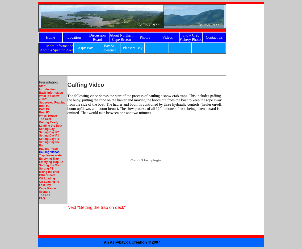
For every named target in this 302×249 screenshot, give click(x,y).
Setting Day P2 (49, 132)
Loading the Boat (50, 125)
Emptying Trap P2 (51, 162)
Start (42, 86)
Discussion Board (97, 37)
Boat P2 (44, 109)
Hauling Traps (48, 148)
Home (50, 37)
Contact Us (214, 37)
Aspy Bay (85, 48)
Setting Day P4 (49, 139)
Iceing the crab (49, 172)
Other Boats (47, 175)
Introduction (47, 89)
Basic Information (51, 92)
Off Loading (47, 178)
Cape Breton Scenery (47, 190)
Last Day (45, 185)
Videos (167, 37)
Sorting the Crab (50, 165)
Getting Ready (48, 122)
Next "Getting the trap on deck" (96, 207)
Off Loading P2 (49, 181)
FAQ (42, 198)
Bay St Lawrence (108, 48)
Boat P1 (44, 106)
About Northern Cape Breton (121, 37)
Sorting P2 (46, 168)
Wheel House (48, 115)
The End (44, 195)
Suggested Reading (52, 102)
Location (74, 37)
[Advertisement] (245, 75)
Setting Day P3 (49, 135)
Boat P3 (44, 112)
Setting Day (47, 129)
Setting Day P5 (49, 142)
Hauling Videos (49, 152)
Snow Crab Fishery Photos (191, 37)
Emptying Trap (49, 158)
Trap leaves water (51, 155)
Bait (42, 145)
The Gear (45, 119)
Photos (145, 37)
